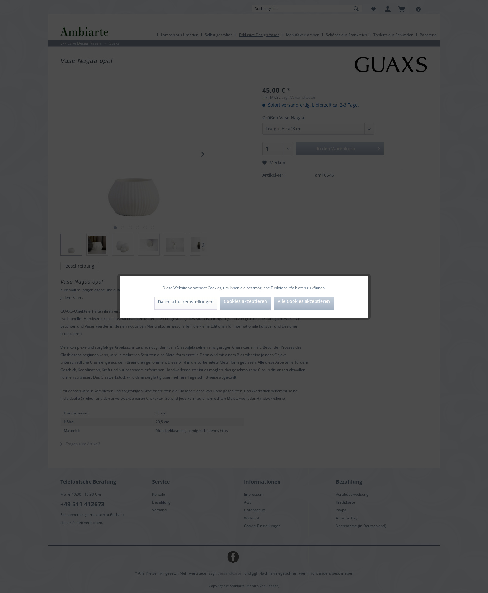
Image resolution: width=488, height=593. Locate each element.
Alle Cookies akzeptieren (304, 301)
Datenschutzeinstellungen (186, 301)
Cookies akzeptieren (245, 301)
